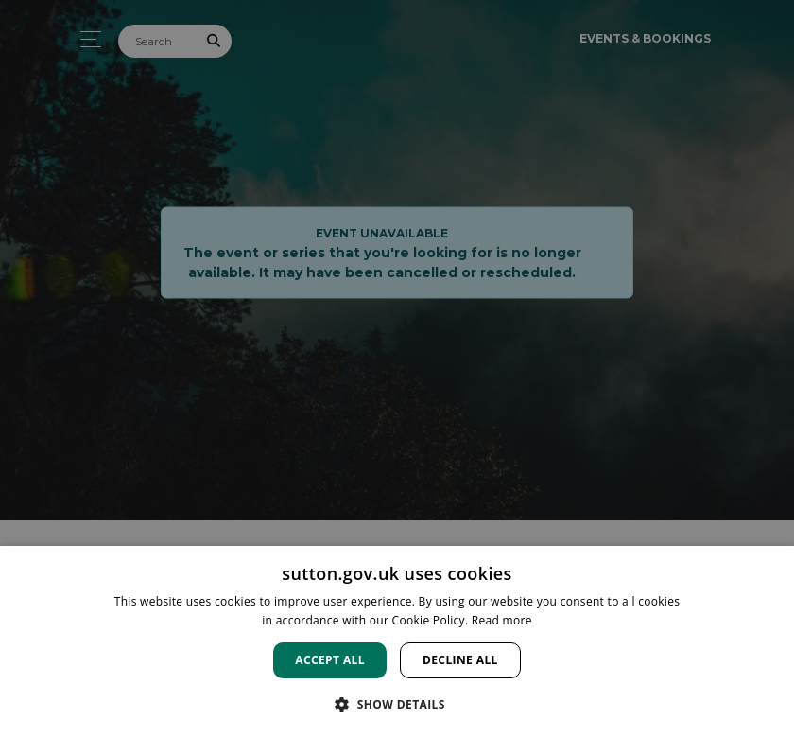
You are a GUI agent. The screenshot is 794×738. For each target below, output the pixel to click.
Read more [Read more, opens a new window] (502, 620)
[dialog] (397, 642)
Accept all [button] (330, 660)
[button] (397, 704)
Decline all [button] (460, 660)
